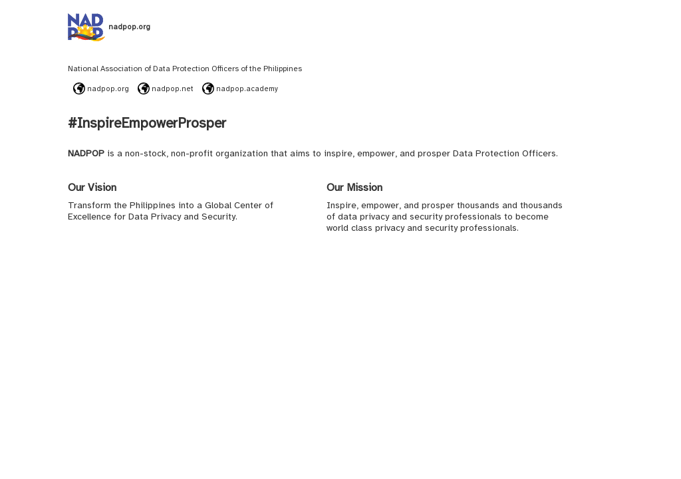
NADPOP (86, 153)
